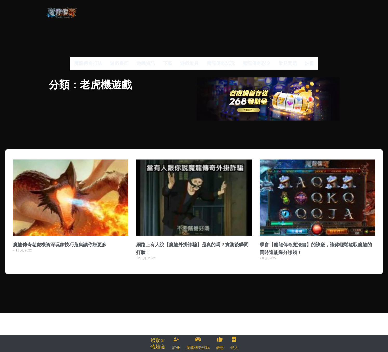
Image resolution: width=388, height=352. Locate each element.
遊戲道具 (189, 63)
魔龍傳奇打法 (88, 63)
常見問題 (287, 63)
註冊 (309, 63)
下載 (167, 63)
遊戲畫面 (119, 63)
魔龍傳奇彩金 (256, 63)
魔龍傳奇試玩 (221, 63)
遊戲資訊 (145, 63)
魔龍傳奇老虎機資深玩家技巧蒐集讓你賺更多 (60, 250)
